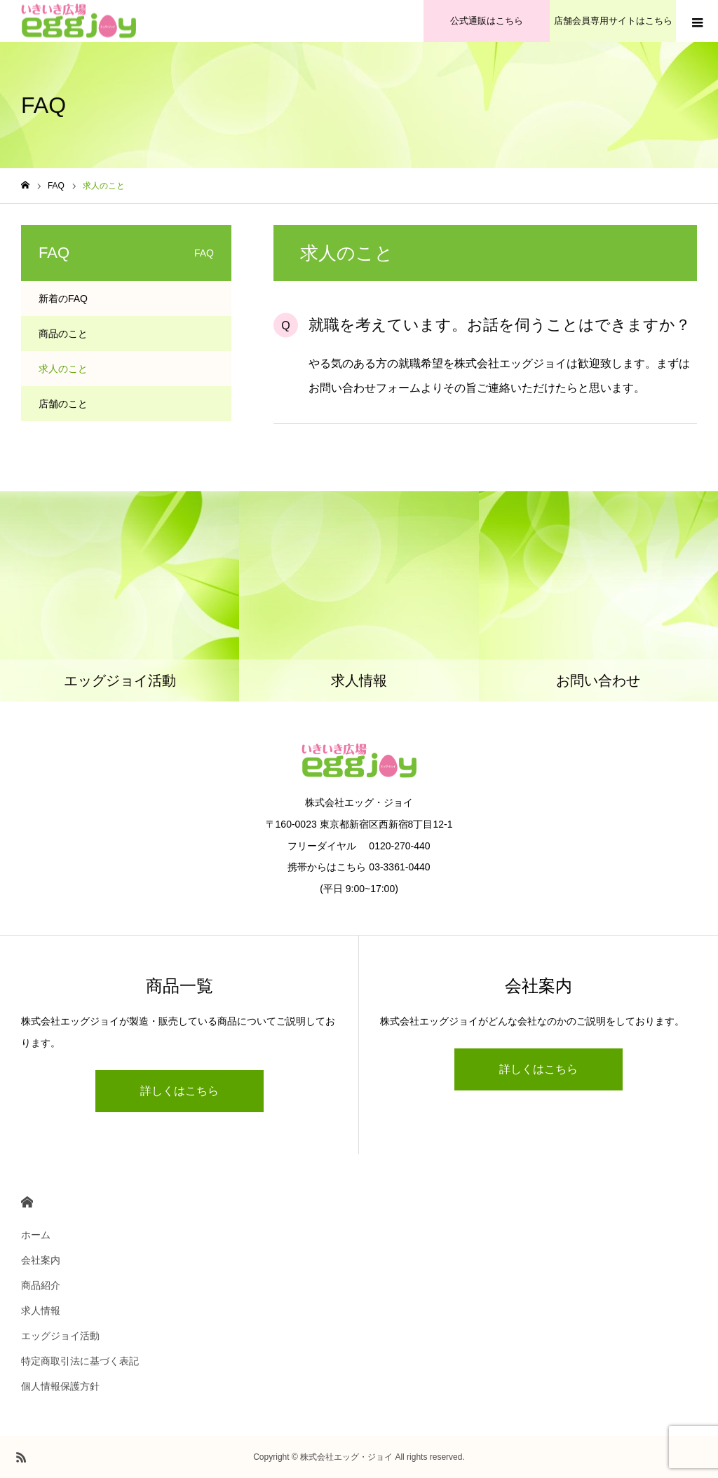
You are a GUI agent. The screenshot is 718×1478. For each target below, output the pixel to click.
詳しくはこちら (179, 1091)
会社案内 (40, 1260)
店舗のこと (63, 403)
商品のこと (63, 333)
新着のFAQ (63, 298)
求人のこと (63, 368)
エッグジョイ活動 (60, 1335)
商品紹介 (40, 1285)
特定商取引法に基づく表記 (80, 1361)
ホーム (35, 1234)
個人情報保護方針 (60, 1386)
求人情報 (40, 1310)
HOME (27, 1202)
